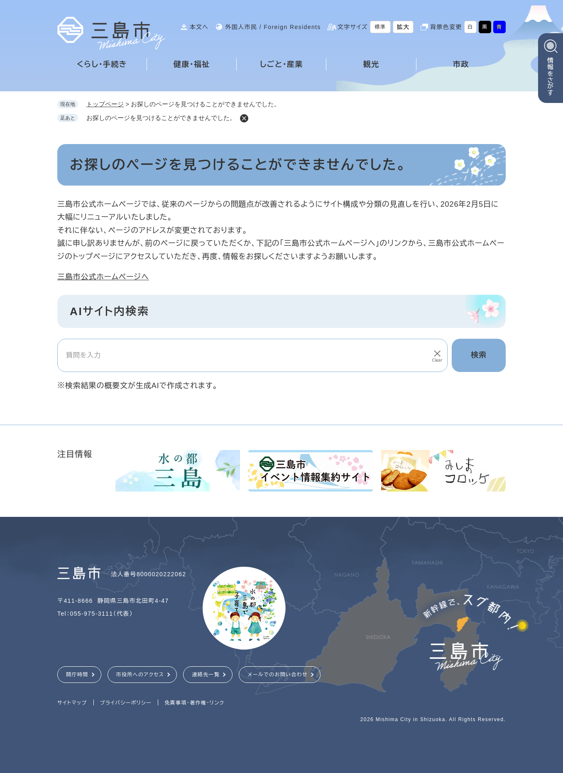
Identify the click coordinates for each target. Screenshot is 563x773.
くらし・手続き (102, 64)
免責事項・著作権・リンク (194, 703)
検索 (479, 355)
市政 (461, 64)
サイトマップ (72, 703)
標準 (380, 27)
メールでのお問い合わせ (277, 675)
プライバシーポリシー (126, 703)
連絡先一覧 (206, 675)
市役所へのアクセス (140, 675)
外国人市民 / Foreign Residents (273, 27)
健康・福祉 (192, 64)
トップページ (105, 104)
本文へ (199, 27)
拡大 (403, 27)
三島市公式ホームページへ (103, 277)
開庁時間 (77, 675)
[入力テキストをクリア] (436, 355)
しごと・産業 (281, 64)
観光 (371, 64)
